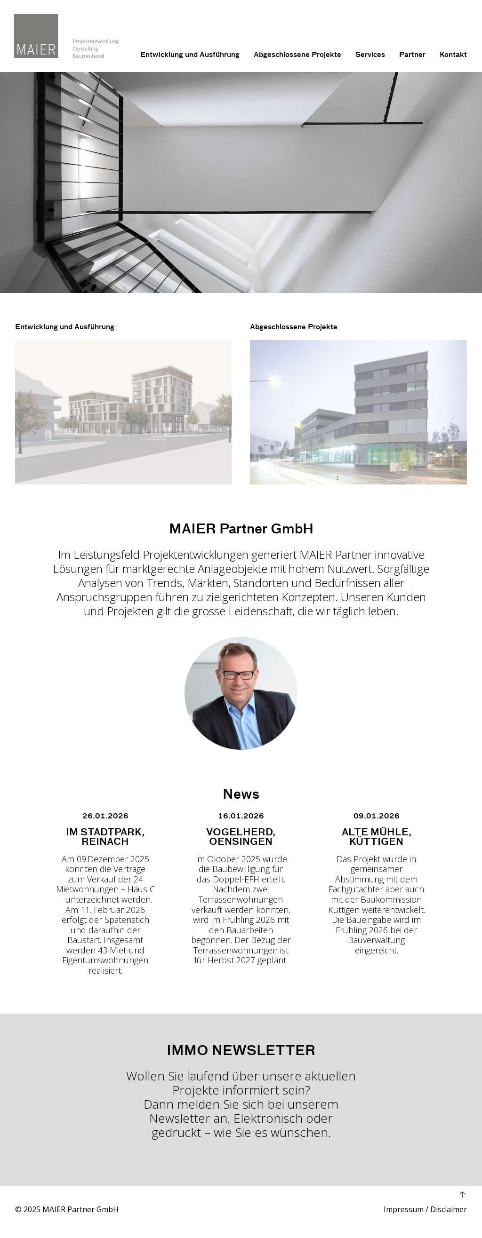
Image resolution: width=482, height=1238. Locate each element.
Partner (412, 54)
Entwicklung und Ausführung (190, 54)
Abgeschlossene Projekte (297, 54)
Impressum (404, 1210)
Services (370, 54)
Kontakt (453, 54)
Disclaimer (448, 1210)
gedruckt (176, 1133)
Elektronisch (268, 1119)
